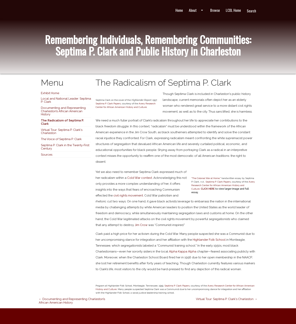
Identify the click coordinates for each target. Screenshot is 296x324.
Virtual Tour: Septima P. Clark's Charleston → (226, 299)
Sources (46, 154)
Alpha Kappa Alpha (182, 251)
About (196, 10)
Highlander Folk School (209, 239)
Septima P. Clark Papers (108, 103)
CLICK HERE (208, 188)
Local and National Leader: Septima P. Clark (66, 100)
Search (251, 10)
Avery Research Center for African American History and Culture (223, 185)
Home (179, 10)
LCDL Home (233, 10)
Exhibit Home (50, 93)
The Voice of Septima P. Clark (61, 139)
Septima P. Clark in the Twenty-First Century (65, 146)
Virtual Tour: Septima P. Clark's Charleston (61, 131)
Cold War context (139, 178)
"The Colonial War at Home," (206, 178)
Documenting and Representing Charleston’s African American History (63, 111)
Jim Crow (141, 225)
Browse (215, 10)
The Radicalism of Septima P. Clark (62, 122)
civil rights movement (128, 195)
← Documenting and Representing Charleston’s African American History (72, 300)
